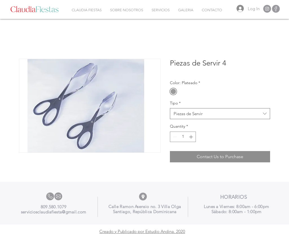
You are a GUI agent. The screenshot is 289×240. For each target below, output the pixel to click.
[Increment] (191, 137)
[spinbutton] (183, 137)
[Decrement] (174, 137)
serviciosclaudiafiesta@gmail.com (53, 212)
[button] (160, 10)
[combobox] (220, 113)
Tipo (175, 103)
